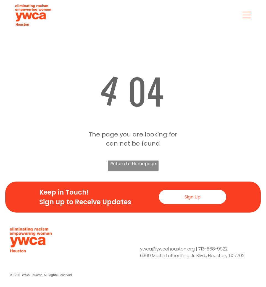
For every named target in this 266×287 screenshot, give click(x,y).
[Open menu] (247, 15)
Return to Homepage (133, 164)
